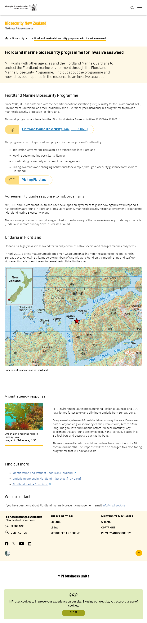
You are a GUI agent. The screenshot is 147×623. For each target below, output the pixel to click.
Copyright (108, 528)
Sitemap (106, 522)
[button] (7, 554)
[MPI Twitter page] (13, 544)
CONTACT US (19, 533)
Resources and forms (65, 533)
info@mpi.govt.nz (113, 505)
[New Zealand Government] (28, 519)
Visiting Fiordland (34, 180)
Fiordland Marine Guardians (30, 484)
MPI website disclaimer (117, 516)
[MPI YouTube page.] (21, 544)
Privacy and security (116, 533)
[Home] (6, 38)
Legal (54, 528)
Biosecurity (18, 38)
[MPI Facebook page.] (7, 544)
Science (56, 522)
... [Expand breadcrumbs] (29, 38)
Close (73, 613)
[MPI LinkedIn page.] (29, 544)
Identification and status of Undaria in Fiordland (42, 473)
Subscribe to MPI (62, 516)
